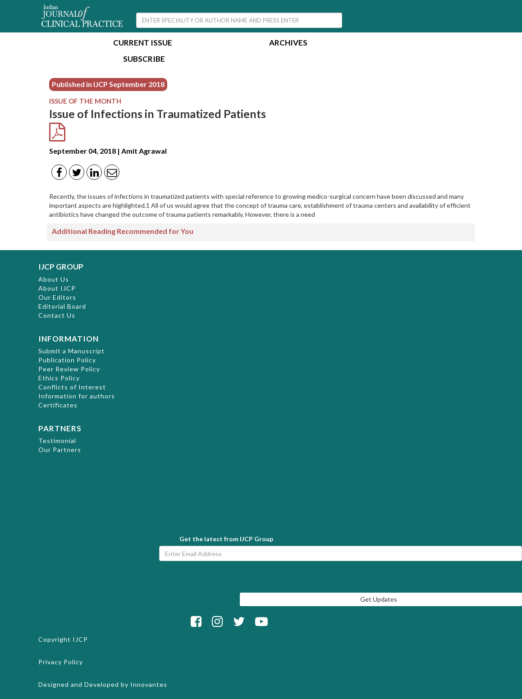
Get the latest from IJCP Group (226, 539)
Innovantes (148, 684)
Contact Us (56, 315)
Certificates (58, 405)
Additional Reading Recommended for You (122, 231)
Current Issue (142, 43)
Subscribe (144, 60)
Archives (288, 43)
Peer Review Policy (69, 369)
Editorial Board (62, 306)
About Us (53, 279)
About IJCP (57, 288)
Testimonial (57, 440)
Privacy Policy (60, 662)
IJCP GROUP (60, 266)
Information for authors (76, 396)
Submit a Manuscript (71, 351)
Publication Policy (67, 360)
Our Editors (57, 297)
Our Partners (59, 449)
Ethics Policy (59, 378)
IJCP (80, 639)
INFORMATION (68, 338)
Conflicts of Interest (72, 387)
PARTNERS (60, 428)
